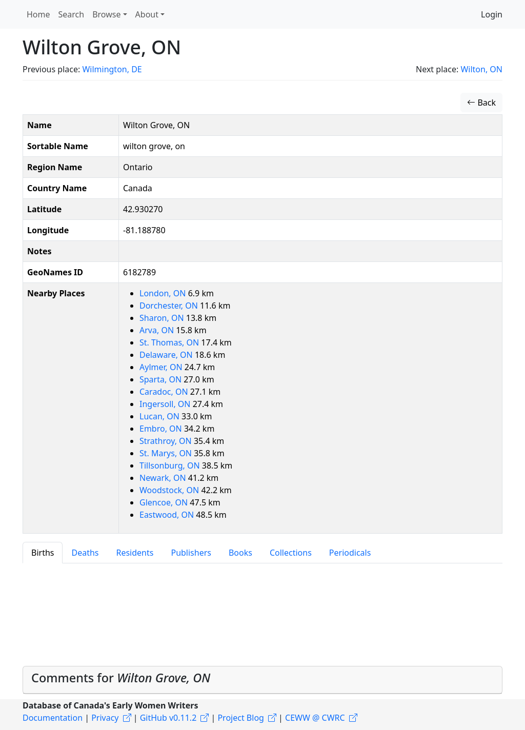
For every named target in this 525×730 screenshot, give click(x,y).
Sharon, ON (162, 317)
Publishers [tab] (191, 552)
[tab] (262, 680)
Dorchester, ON (169, 305)
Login (491, 14)
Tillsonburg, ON (170, 465)
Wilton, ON (481, 69)
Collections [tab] (291, 552)
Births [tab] (42, 552)
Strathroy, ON (166, 441)
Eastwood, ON (167, 514)
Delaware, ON (167, 354)
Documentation (53, 717)
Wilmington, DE (112, 69)
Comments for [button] (120, 678)
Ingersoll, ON (166, 404)
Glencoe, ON (164, 502)
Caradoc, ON (164, 391)
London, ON (163, 293)
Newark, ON (163, 477)
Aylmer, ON (162, 367)
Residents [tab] (134, 552)
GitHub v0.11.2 (168, 717)
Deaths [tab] (84, 552)
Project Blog (240, 717)
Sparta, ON (161, 379)
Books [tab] (240, 552)
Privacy (104, 717)
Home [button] (38, 14)
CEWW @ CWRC (315, 717)
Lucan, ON (160, 416)
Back (481, 102)
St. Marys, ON (166, 453)
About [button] (146, 14)
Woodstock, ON (170, 490)
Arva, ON (157, 330)
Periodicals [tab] (350, 552)
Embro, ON (161, 428)
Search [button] (71, 14)
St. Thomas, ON (170, 342)
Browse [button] (106, 14)
